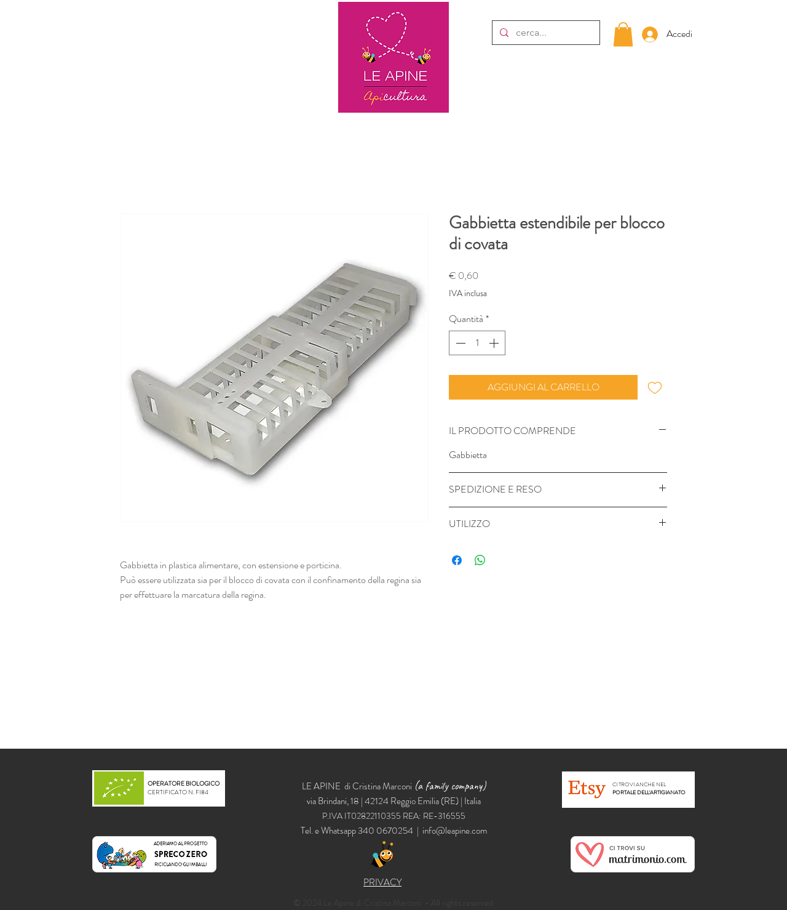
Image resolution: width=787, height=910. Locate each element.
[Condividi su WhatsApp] (480, 560)
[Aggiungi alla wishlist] (655, 387)
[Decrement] (459, 343)
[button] (623, 34)
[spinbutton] (477, 343)
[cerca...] (545, 32)
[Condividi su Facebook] (456, 560)
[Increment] (495, 343)
